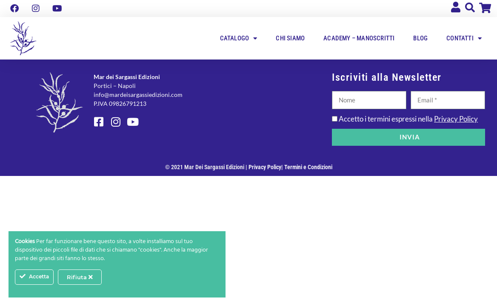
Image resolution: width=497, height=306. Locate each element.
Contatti (464, 38)
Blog (420, 38)
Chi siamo (290, 38)
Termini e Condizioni (308, 167)
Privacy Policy (456, 118)
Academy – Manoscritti (358, 38)
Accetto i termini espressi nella (408, 118)
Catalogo (238, 38)
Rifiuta (80, 277)
